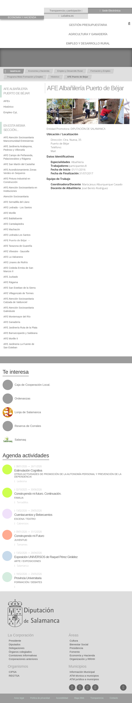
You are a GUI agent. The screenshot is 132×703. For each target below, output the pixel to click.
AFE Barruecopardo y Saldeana (20, 333)
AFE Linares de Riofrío (15, 262)
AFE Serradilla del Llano (16, 202)
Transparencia (96, 698)
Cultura (74, 640)
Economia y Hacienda (39, 71)
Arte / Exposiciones (27, 561)
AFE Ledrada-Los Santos (16, 235)
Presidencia (76, 648)
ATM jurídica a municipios (84, 679)
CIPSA (12, 671)
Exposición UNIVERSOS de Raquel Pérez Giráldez (46, 557)
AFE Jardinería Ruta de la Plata (20, 327)
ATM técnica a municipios (84, 675)
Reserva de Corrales (28, 426)
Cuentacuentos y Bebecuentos (33, 514)
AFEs (6, 101)
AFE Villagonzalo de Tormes (18, 293)
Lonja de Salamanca (28, 412)
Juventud (20, 540)
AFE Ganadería (11, 322)
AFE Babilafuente (12, 218)
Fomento (75, 651)
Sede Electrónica (111, 10)
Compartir (4, 359)
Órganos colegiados (20, 651)
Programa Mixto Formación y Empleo (25, 77)
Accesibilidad (62, 698)
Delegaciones (16, 648)
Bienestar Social (79, 644)
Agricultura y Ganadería (88, 34)
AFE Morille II (10, 338)
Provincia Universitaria (27, 578)
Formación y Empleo (100, 71)
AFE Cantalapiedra (13, 224)
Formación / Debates (28, 582)
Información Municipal (82, 671)
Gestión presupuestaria (88, 25)
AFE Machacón (11, 229)
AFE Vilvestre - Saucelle (16, 251)
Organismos (18, 666)
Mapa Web (79, 698)
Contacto (114, 698)
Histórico (55, 77)
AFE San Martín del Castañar (19, 164)
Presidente (15, 640)
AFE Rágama (10, 282)
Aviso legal (19, 698)
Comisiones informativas (23, 655)
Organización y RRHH (82, 659)
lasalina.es (15, 71)
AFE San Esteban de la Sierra (19, 287)
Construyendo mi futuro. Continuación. (37, 493)
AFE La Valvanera (13, 256)
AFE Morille (9, 213)
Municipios (77, 666)
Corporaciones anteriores (23, 659)
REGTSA (14, 675)
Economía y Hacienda (82, 655)
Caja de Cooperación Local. (32, 384)
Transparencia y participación (65, 10)
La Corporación (21, 635)
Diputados (14, 644)
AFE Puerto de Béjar (77, 77)
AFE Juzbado (10, 276)
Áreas (73, 635)
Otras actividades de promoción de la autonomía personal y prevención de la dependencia (67, 475)
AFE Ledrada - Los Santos (17, 207)
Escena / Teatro (25, 519)
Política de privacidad (40, 698)
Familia (19, 498)
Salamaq (20, 439)
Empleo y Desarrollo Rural (88, 43)
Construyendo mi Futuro (29, 536)
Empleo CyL (10, 112)
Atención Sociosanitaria (16, 196)
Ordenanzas (22, 398)
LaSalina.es (67, 15)
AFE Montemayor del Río (16, 316)
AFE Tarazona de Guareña (17, 246)
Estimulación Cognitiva (28, 470)
